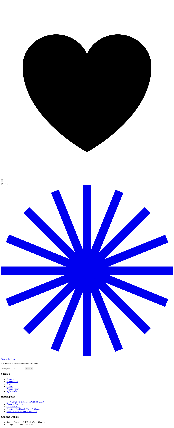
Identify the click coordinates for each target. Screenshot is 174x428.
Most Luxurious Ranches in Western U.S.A (25, 402)
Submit (29, 369)
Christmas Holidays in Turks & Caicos (23, 409)
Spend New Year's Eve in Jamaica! (22, 411)
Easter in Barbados (15, 404)
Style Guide (12, 391)
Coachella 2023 (13, 406)
